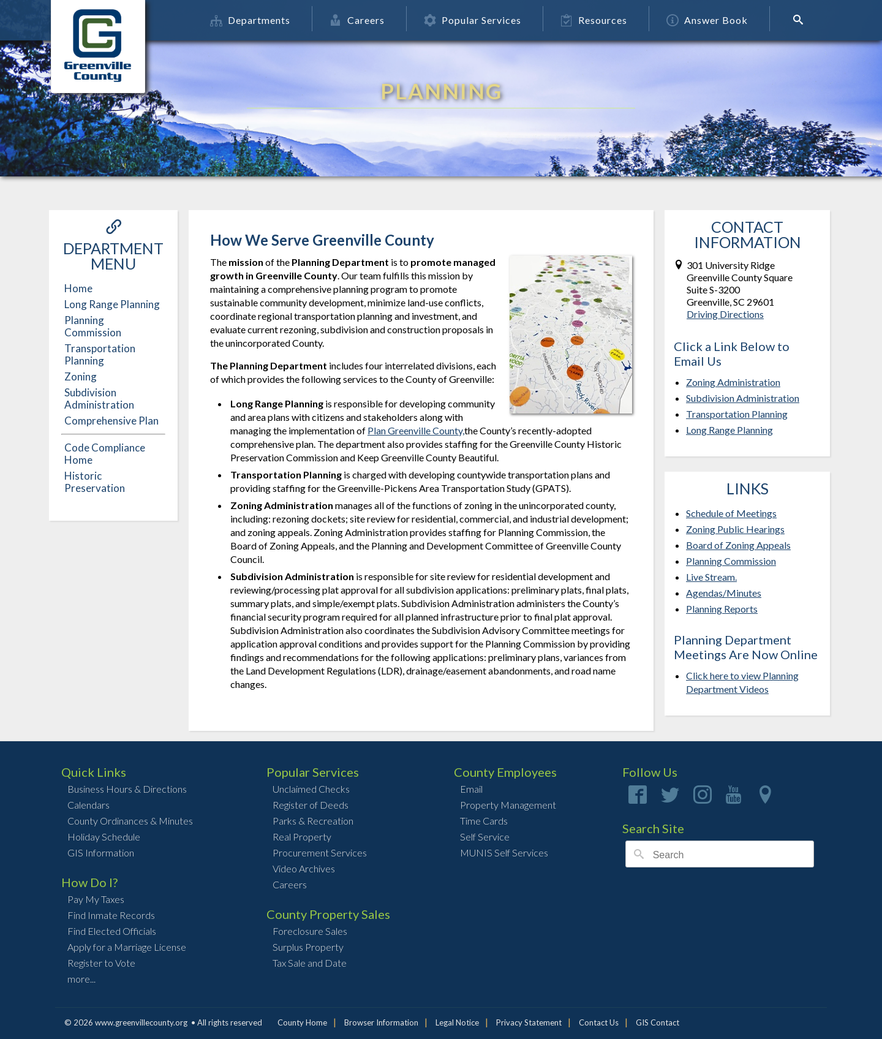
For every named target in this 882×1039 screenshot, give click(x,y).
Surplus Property (308, 947)
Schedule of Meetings (731, 513)
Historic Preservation (94, 481)
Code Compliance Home (104, 453)
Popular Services (474, 20)
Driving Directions (725, 314)
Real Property (302, 836)
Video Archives (304, 868)
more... (81, 978)
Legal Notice (457, 1022)
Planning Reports (722, 608)
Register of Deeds (311, 804)
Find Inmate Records (111, 915)
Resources (595, 20)
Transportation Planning (99, 354)
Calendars (88, 804)
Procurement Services (320, 852)
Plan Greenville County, (416, 430)
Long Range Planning (112, 304)
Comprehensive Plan (111, 420)
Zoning (80, 376)
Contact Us (599, 1022)
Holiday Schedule (103, 836)
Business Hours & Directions (127, 789)
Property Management (508, 804)
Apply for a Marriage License (126, 947)
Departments (252, 20)
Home (78, 288)
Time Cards (484, 820)
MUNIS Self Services (504, 852)
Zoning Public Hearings (735, 529)
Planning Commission (92, 326)
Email (471, 789)
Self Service (485, 836)
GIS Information (100, 852)
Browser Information (381, 1022)
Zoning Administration (733, 382)
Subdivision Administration (99, 398)
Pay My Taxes (95, 899)
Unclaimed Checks (311, 789)
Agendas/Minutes (723, 593)
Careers (358, 20)
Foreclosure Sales (310, 931)
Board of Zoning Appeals (738, 545)
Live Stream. (711, 577)
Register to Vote (101, 963)
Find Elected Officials (111, 931)
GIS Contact (657, 1022)
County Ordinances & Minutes (130, 820)
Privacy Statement (529, 1022)
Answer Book (709, 20)
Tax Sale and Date (310, 963)
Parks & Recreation (313, 820)
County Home (302, 1022)
